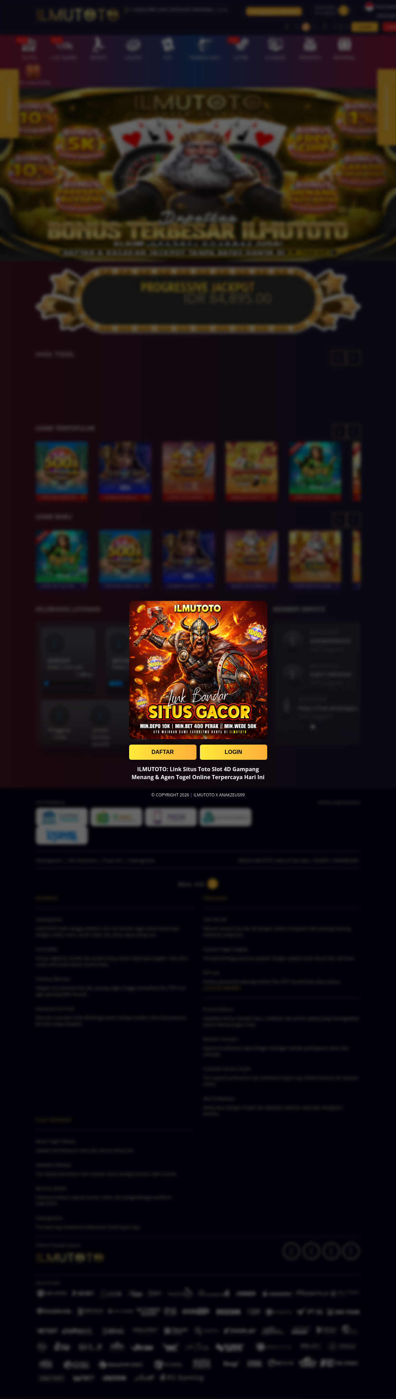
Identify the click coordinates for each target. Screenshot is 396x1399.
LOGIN (233, 752)
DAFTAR (163, 752)
